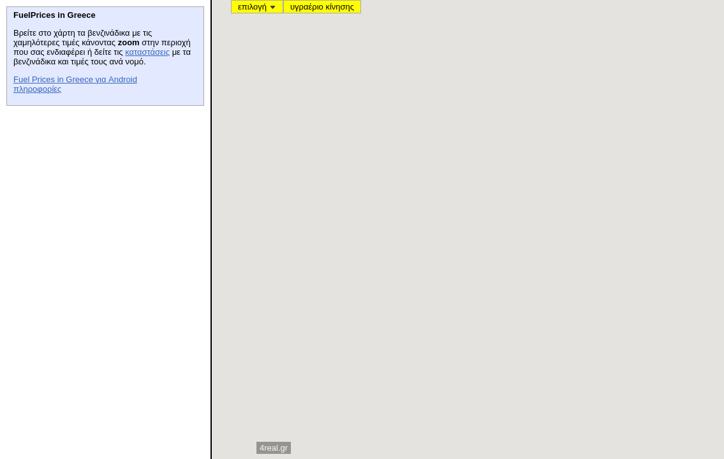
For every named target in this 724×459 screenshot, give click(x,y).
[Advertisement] (102, 192)
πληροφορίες (37, 89)
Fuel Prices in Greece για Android (75, 79)
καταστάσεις (147, 52)
